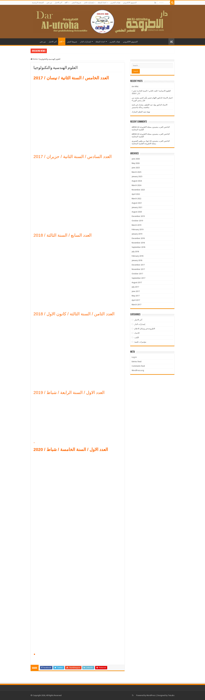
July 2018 (135, 251)
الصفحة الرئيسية (38, 3)
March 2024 (136, 185)
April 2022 (136, 194)
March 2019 (136, 225)
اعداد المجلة (102, 3)
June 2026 (136, 159)
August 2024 (137, 181)
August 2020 (137, 212)
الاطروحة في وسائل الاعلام (144, 329)
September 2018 (138, 247)
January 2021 (137, 207)
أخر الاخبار (58, 3)
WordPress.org (138, 370)
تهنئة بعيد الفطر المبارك (141, 112)
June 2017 (136, 291)
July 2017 (135, 287)
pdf (66, 3)
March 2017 (136, 304)
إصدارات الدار (89, 3)
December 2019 (138, 216)
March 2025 (136, 172)
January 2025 (137, 176)
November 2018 (138, 243)
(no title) (135, 86)
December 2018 (138, 238)
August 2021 (137, 203)
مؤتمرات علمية (140, 342)
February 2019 (137, 229)
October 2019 (137, 221)
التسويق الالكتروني (130, 3)
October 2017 (137, 274)
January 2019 (137, 234)
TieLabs (171, 695)
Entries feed (136, 361)
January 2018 (137, 260)
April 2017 (136, 300)
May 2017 (136, 296)
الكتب (136, 337)
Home (34, 59)
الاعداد (137, 333)
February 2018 (137, 256)
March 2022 (136, 198)
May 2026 (136, 163)
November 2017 (138, 269)
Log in (134, 357)
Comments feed (138, 366)
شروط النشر (76, 3)
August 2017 (137, 282)
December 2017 (138, 265)
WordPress (150, 695)
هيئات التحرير (115, 3)
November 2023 (138, 190)
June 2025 (136, 168)
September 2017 (138, 278)
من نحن (49, 3)
